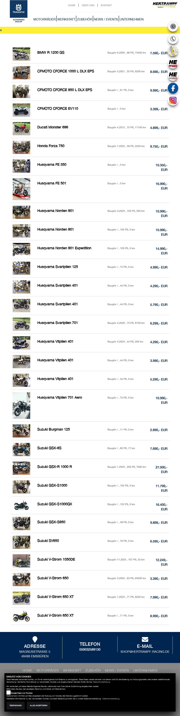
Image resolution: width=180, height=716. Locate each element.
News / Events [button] (106, 19)
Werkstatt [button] (66, 19)
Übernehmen (15, 705)
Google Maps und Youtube (21, 693)
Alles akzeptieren (38, 705)
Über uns (88, 5)
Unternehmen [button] (132, 19)
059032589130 (89, 649)
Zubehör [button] (84, 19)
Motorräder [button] (44, 19)
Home (71, 5)
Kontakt (106, 5)
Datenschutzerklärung (101, 682)
